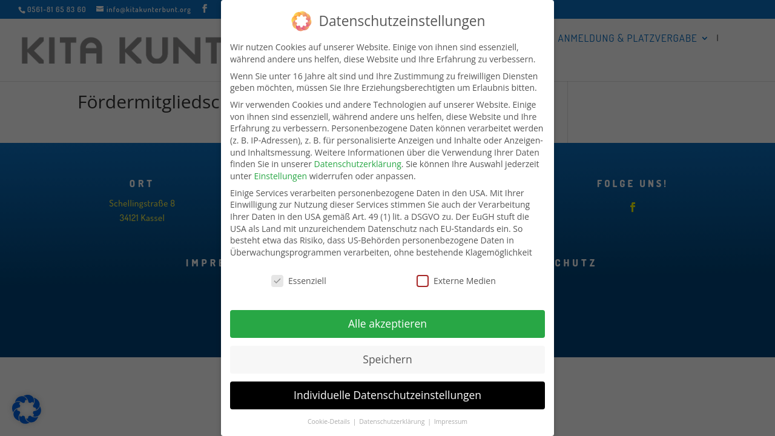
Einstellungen (280, 170)
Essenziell (298, 275)
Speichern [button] (387, 353)
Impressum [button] (450, 416)
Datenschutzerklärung (357, 158)
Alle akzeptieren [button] (387, 318)
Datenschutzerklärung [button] (392, 416)
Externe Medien (456, 275)
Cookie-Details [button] (330, 416)
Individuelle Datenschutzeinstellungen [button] (387, 389)
